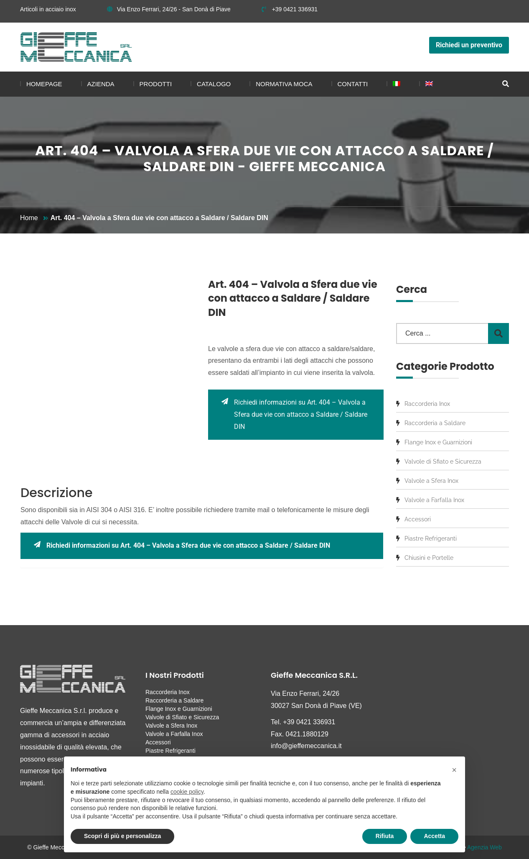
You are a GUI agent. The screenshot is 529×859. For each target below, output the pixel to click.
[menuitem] (393, 84)
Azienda (100, 83)
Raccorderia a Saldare (434, 423)
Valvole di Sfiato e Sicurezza (442, 461)
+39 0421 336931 (290, 9)
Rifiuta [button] (385, 836)
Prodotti (156, 83)
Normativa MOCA (284, 83)
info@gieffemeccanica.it (306, 745)
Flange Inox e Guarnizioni (438, 442)
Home (29, 217)
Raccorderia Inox (427, 403)
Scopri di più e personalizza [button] (122, 836)
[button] (454, 770)
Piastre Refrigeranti (430, 538)
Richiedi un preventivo (469, 45)
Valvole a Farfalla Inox (434, 500)
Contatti (353, 83)
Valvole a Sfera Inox (431, 480)
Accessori (417, 519)
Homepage (44, 83)
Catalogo (214, 83)
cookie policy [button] (186, 791)
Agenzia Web (484, 847)
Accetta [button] (434, 836)
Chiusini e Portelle (428, 557)
